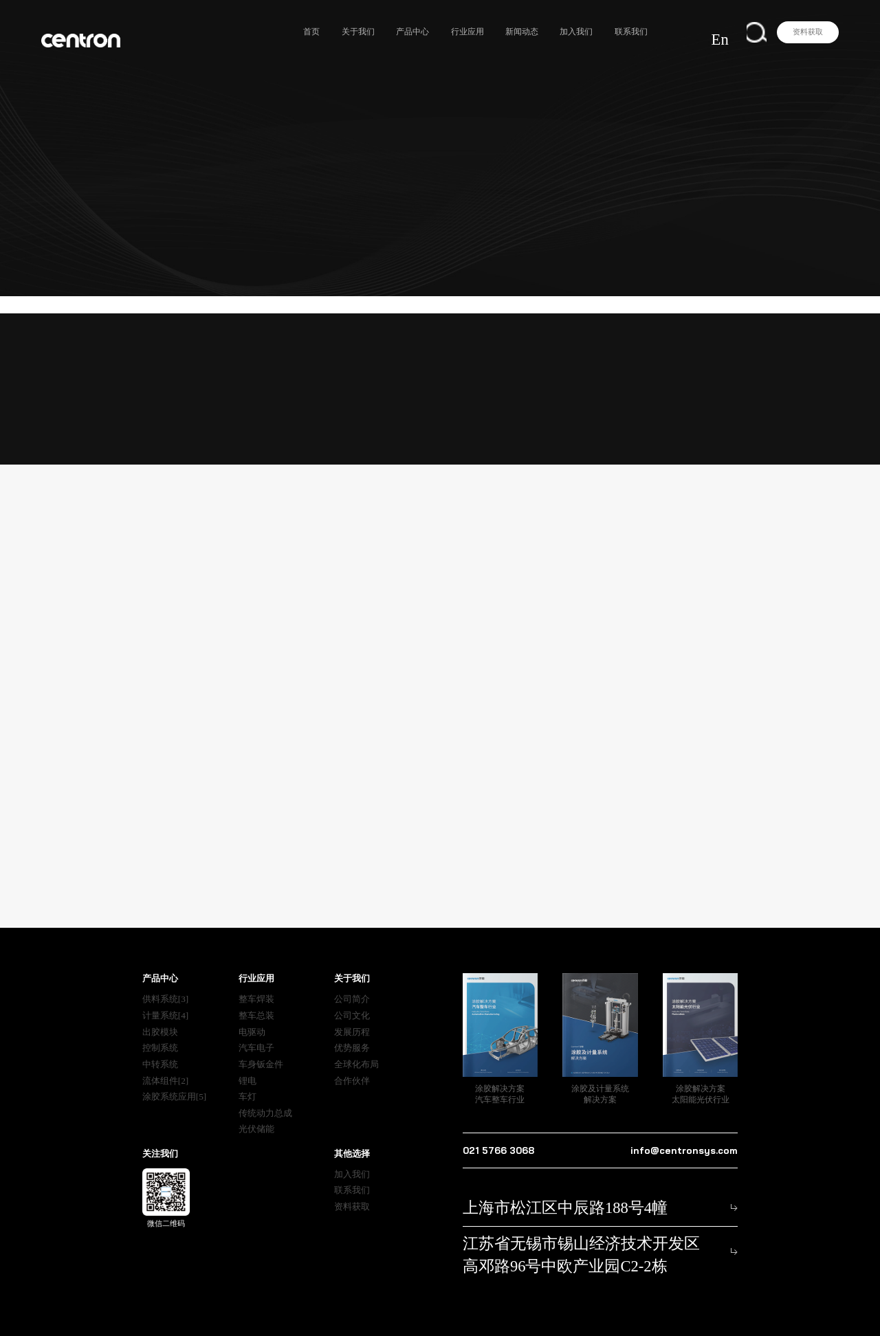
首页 (337, 31)
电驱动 (252, 1015)
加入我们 (601, 31)
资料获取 (808, 32)
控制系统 (160, 1031)
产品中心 (437, 31)
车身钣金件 (261, 1047)
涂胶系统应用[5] (174, 1079)
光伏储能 (256, 1112)
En (740, 32)
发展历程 (352, 1015)
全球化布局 (356, 1047)
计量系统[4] (165, 998)
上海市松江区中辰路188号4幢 (516, 1188)
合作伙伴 (352, 1063)
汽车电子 (256, 1031)
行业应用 (492, 31)
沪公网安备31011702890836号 (684, 1313)
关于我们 (382, 31)
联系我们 (655, 31)
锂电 (247, 1063)
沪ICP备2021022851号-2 (567, 1313)
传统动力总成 (265, 1096)
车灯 (247, 1079)
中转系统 (160, 1047)
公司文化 (352, 998)
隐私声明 (387, 1313)
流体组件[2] (165, 1063)
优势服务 (352, 1031)
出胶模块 (160, 1015)
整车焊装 (256, 982)
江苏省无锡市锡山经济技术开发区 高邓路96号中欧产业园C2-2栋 (579, 1218)
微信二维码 (166, 1180)
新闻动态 (547, 31)
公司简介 (352, 982)
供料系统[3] (165, 982)
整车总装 (256, 998)
